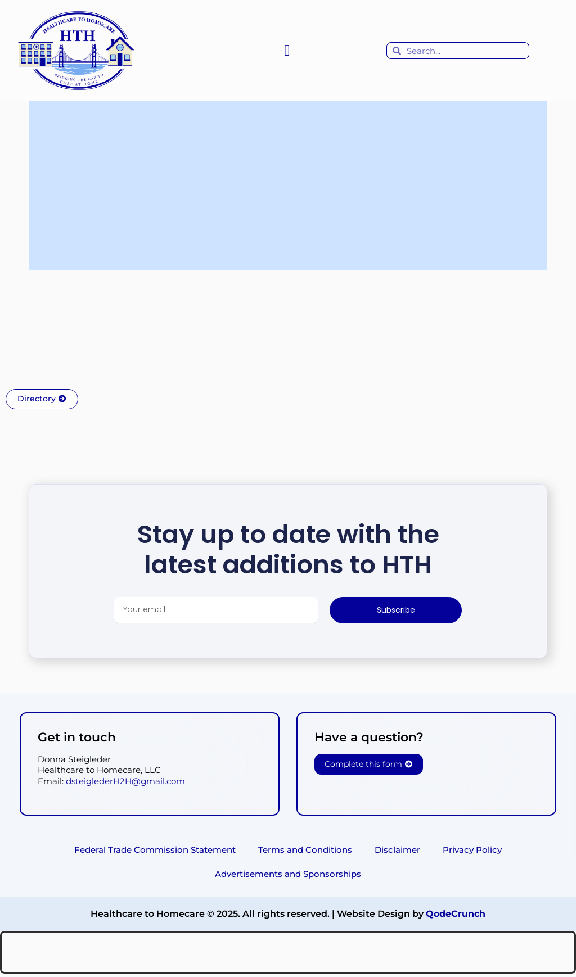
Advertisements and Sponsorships (288, 876)
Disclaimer (397, 850)
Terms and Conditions (305, 850)
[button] (287, 50)
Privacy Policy (472, 850)
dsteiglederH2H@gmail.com (125, 781)
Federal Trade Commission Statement (155, 850)
